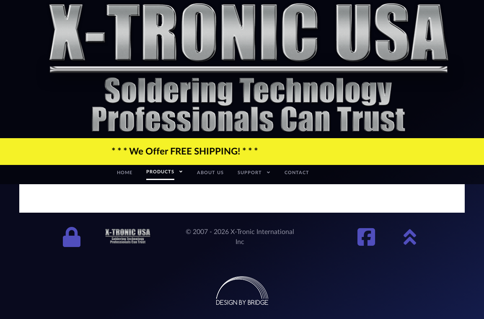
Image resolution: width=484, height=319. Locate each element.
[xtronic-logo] (248, 68)
